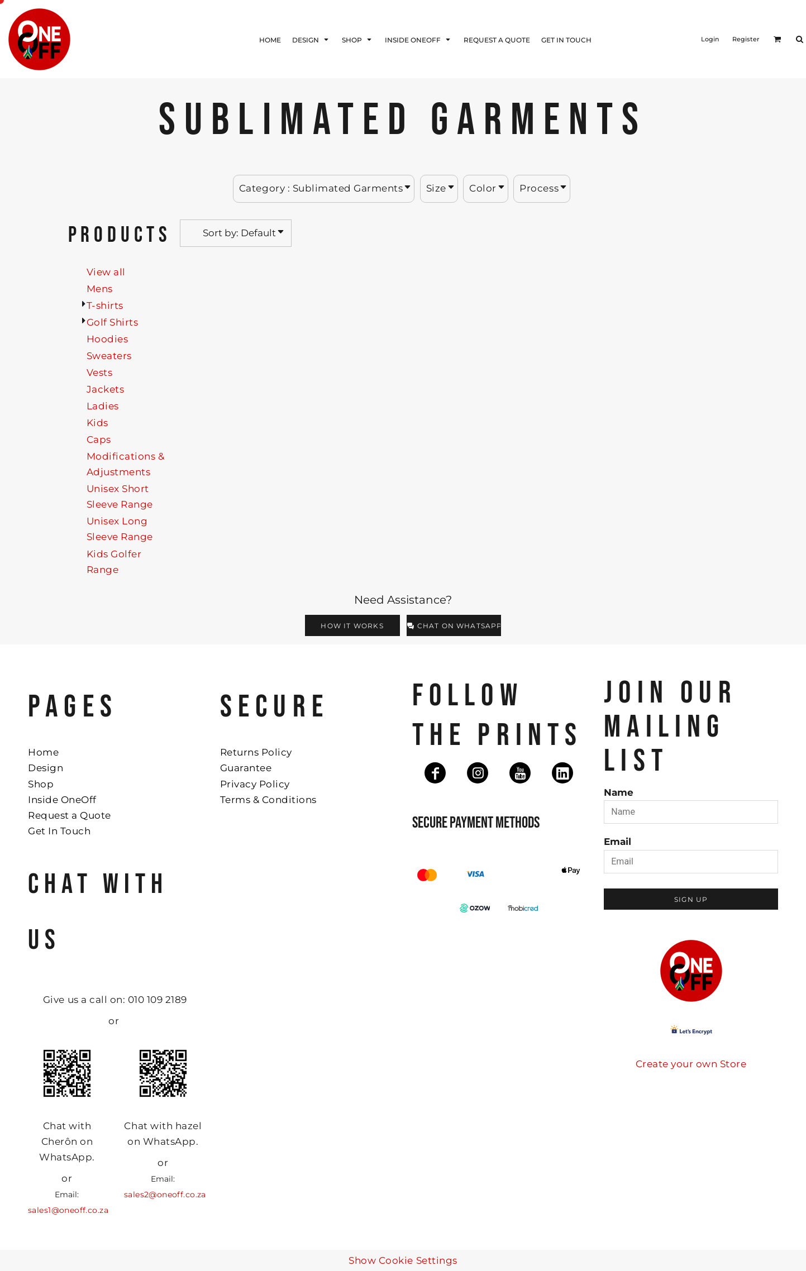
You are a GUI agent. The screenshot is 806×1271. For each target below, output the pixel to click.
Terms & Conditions (268, 799)
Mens (100, 288)
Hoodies (107, 339)
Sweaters (109, 355)
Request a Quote (69, 815)
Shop (41, 784)
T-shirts (105, 305)
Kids (97, 422)
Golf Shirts (113, 322)
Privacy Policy (255, 784)
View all (106, 272)
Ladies (103, 406)
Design (45, 767)
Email (617, 841)
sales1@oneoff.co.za (68, 1210)
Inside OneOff (62, 799)
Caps (99, 439)
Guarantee (246, 767)
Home (43, 752)
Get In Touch (59, 831)
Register (746, 39)
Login (710, 39)
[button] (777, 39)
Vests (100, 372)
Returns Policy (256, 752)
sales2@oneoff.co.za (165, 1194)
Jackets (106, 389)
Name (618, 792)
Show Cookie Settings (403, 1260)
